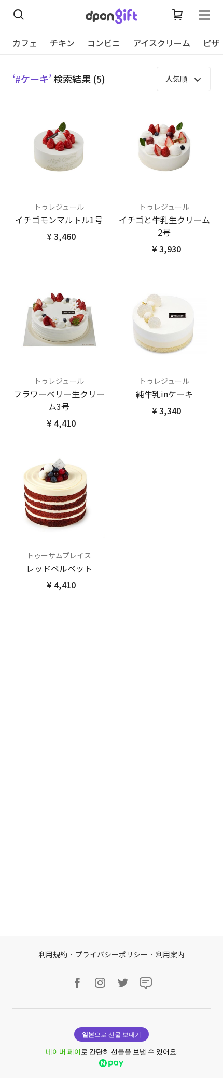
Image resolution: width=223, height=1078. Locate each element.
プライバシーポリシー (111, 954)
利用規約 (52, 954)
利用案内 (170, 954)
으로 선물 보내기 (111, 1034)
